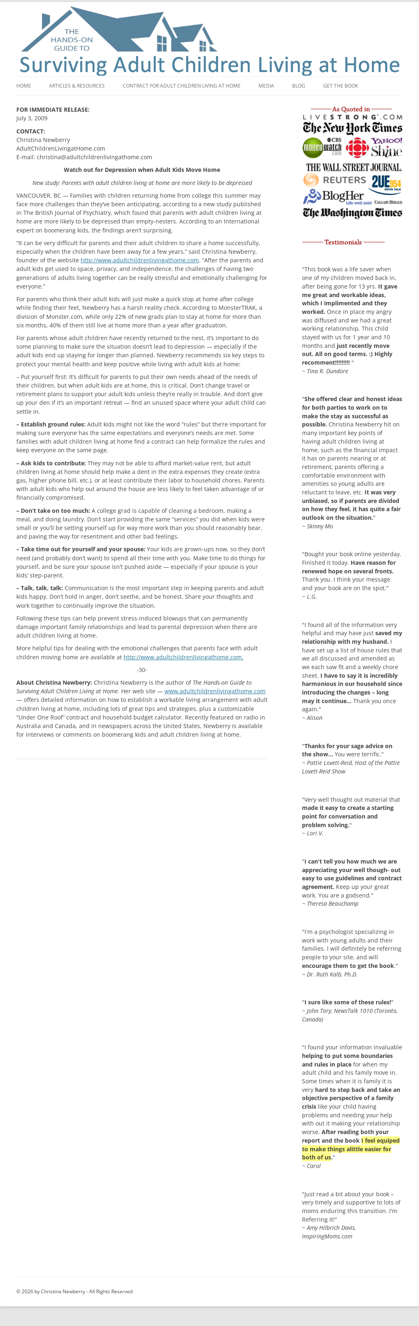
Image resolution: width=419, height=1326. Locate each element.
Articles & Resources (77, 85)
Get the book (340, 85)
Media (266, 85)
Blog (298, 85)
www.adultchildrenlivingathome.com (215, 691)
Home (23, 85)
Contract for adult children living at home (182, 85)
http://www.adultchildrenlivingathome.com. (183, 657)
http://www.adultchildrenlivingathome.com (140, 260)
